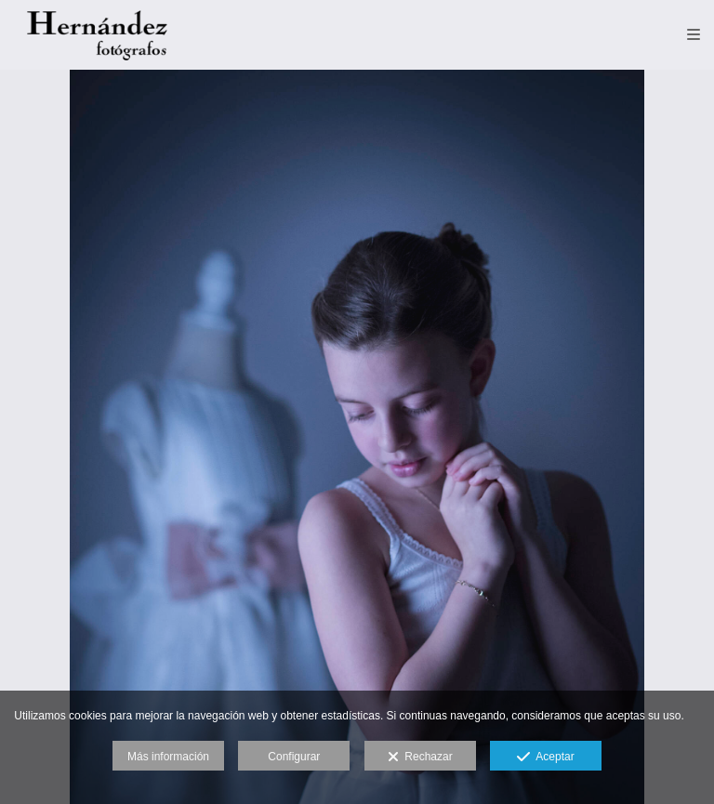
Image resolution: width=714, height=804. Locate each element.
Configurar (294, 756)
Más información (168, 756)
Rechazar (420, 757)
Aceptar (545, 757)
